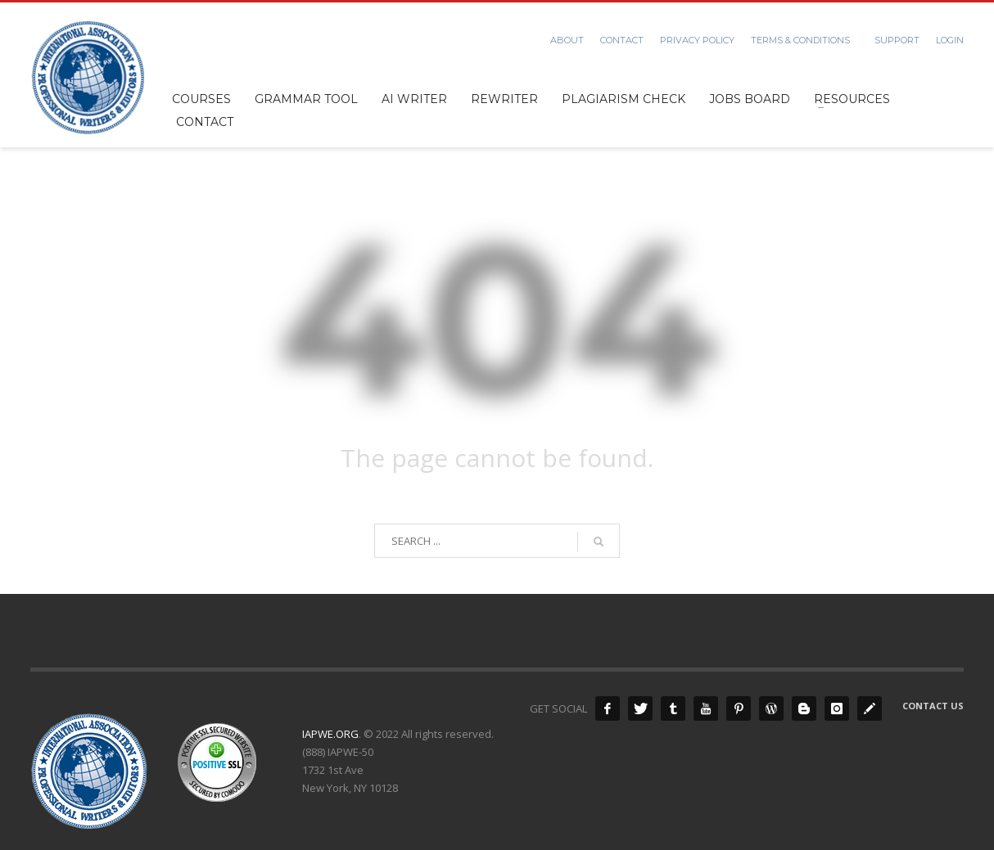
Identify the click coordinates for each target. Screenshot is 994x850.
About (567, 40)
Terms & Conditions (800, 40)
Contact (622, 40)
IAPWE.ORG (330, 733)
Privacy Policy (697, 40)
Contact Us (933, 705)
